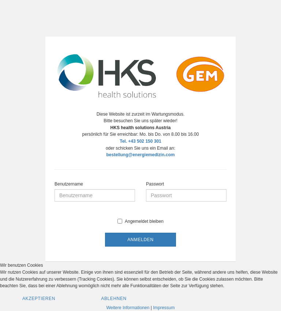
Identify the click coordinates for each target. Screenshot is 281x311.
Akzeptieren (38, 298)
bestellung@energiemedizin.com (140, 154)
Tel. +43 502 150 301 (140, 141)
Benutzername (69, 184)
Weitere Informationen (128, 307)
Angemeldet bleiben (140, 221)
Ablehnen (114, 298)
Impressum (164, 307)
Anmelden (140, 239)
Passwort (155, 184)
